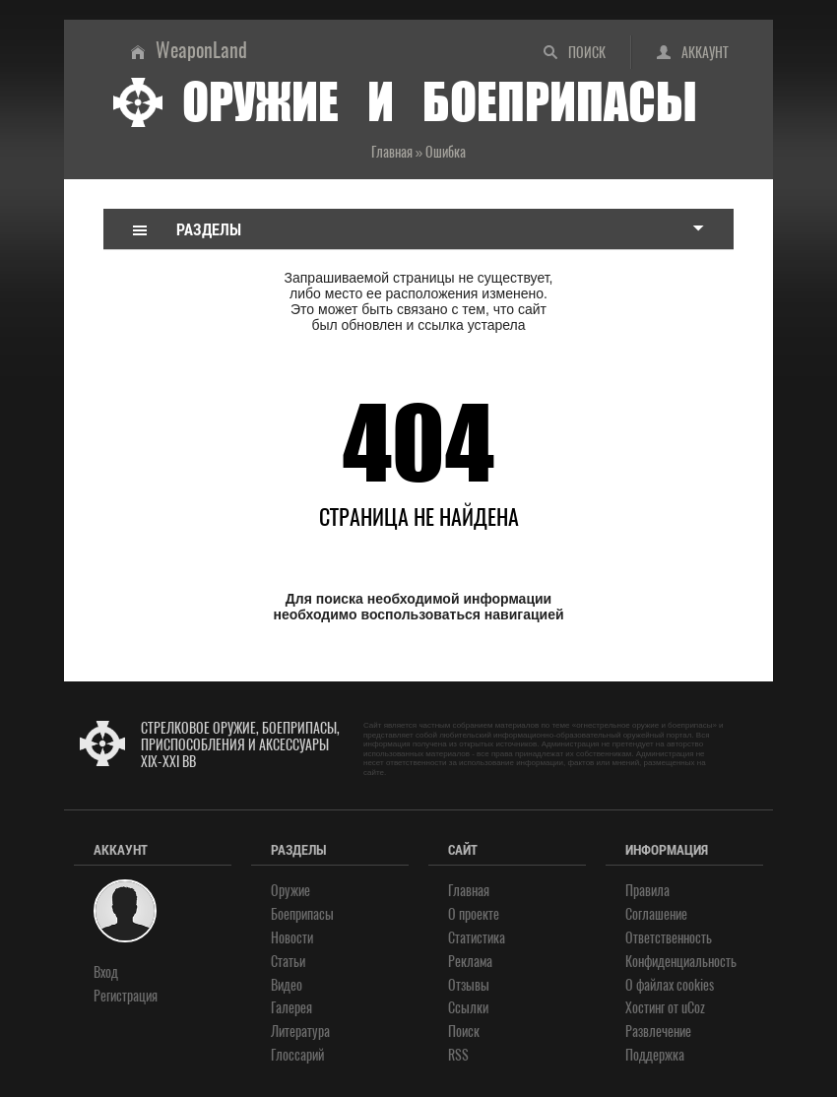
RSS (458, 1055)
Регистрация (126, 996)
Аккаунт (705, 52)
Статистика (476, 938)
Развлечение (658, 1031)
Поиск (587, 52)
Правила (647, 890)
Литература (300, 1031)
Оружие (290, 890)
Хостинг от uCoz (665, 1008)
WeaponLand (201, 49)
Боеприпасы (302, 914)
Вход (106, 972)
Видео (286, 985)
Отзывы (468, 985)
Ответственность (668, 938)
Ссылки (468, 1008)
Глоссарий (297, 1055)
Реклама (470, 961)
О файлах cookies (669, 985)
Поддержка (654, 1055)
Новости (292, 938)
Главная (468, 890)
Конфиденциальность (681, 961)
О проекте (473, 914)
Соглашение (656, 914)
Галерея (291, 1008)
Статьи (288, 961)
